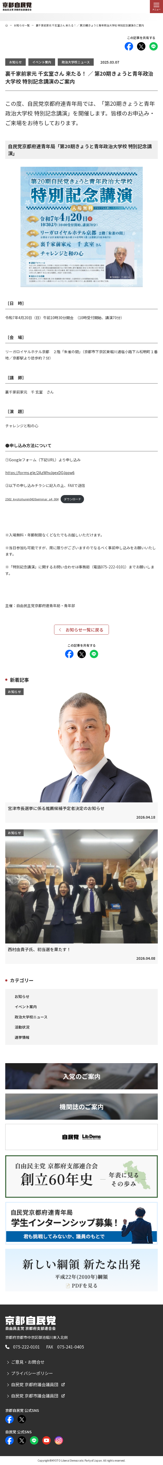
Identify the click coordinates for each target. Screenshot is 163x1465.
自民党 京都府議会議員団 (34, 1384)
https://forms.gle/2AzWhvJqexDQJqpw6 (40, 472)
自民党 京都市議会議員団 (34, 1395)
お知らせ (15, 62)
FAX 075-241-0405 (65, 1347)
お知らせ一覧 (22, 25)
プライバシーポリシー (32, 1373)
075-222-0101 (26, 1347)
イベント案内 (41, 62)
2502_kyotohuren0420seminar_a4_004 (32, 499)
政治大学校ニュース (76, 62)
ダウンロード (72, 499)
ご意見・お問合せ (28, 1362)
